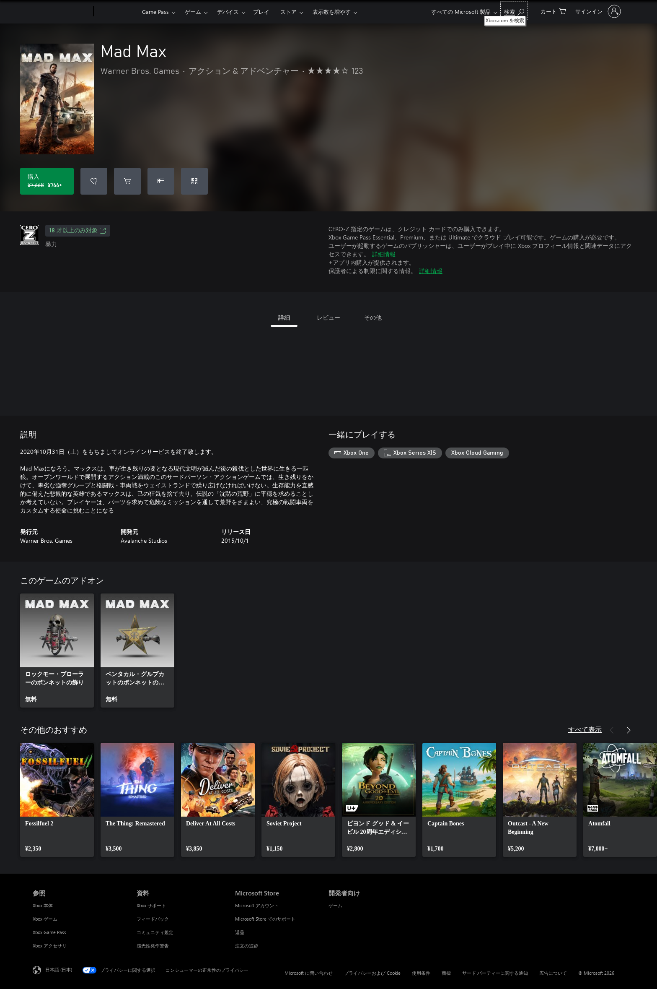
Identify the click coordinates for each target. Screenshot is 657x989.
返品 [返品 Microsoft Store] (239, 932)
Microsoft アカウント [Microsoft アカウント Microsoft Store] (257, 905)
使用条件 (421, 973)
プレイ (261, 11)
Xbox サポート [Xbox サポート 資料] (151, 905)
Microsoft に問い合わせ (309, 973)
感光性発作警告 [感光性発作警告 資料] (153, 945)
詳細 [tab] (284, 317)
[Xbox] (117, 11)
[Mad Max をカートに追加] (127, 181)
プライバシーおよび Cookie (372, 973)
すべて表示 (585, 729)
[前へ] (611, 730)
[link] (57, 650)
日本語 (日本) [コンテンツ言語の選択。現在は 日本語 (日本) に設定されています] (58, 969)
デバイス (228, 11)
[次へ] (628, 730)
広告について (553, 973)
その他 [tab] (373, 317)
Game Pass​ (155, 11)
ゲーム (193, 11)
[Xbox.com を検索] (514, 10)
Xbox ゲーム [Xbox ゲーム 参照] (45, 918)
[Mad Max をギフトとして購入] (160, 181)
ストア (288, 11)
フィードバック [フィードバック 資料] (153, 918)
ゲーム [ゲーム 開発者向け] (335, 905)
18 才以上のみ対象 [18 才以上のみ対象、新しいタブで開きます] (77, 230)
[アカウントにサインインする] (597, 11)
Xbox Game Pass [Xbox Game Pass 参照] (49, 932)
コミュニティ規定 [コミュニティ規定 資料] (155, 932)
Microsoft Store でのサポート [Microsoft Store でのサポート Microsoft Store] (265, 918)
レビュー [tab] (328, 317)
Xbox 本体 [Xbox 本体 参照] (43, 905)
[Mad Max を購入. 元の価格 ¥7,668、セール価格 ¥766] (47, 181)
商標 (446, 973)
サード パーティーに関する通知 (495, 973)
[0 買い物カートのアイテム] (553, 11)
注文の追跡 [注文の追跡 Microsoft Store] (246, 945)
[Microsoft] (61, 11)
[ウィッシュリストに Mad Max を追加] (93, 181)
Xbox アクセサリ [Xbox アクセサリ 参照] (50, 945)
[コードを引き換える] (194, 181)
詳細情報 (384, 254)
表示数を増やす (332, 11)
